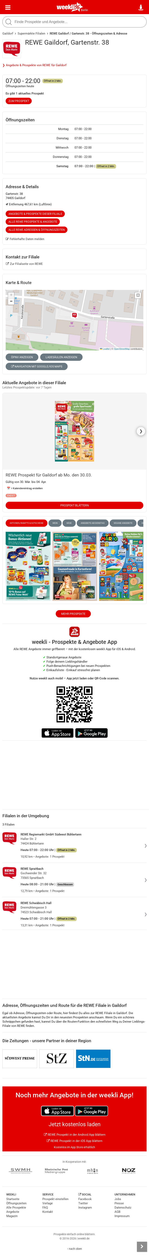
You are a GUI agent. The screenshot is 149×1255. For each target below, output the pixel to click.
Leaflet (105, 349)
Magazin (12, 1216)
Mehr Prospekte (73, 613)
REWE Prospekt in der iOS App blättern (74, 1141)
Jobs (117, 1199)
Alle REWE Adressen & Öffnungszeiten (36, 229)
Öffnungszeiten (16, 1203)
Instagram (85, 1207)
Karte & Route (18, 282)
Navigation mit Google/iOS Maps (36, 366)
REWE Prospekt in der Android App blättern (74, 1134)
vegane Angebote (123, 523)
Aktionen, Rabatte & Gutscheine (26, 523)
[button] (138, 295)
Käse (69, 523)
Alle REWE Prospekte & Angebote (32, 221)
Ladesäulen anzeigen (61, 357)
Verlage (47, 1203)
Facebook (85, 1199)
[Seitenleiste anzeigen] (142, 1247)
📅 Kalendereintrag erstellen (25, 488)
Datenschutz (122, 1207)
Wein (55, 523)
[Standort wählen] (141, 7)
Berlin (84, 10)
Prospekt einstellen (55, 1199)
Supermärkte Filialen (31, 33)
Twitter (83, 1203)
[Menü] (8, 7)
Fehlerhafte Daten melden (25, 239)
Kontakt (47, 1212)
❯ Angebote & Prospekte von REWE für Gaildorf (34, 65)
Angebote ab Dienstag (93, 523)
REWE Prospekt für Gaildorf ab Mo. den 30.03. (49, 475)
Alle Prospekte (16, 1207)
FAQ (45, 1207)
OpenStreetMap (122, 349)
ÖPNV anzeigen (22, 357)
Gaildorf (7, 33)
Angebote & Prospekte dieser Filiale (35, 213)
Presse (119, 1203)
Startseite (12, 1199)
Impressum (122, 1216)
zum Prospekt (18, 101)
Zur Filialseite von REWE (24, 264)
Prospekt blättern (74, 505)
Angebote (12, 1212)
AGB (117, 1212)
